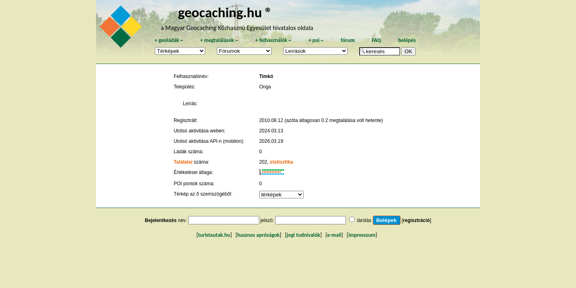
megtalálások (219, 40)
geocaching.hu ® (225, 12)
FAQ (376, 40)
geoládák (168, 40)
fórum (348, 40)
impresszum (362, 235)
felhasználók (273, 40)
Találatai (183, 162)
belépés (407, 40)
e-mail (334, 235)
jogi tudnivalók (303, 235)
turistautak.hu (214, 235)
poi (316, 40)
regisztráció (416, 220)
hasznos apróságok (258, 235)
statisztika (281, 162)
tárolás (364, 220)
